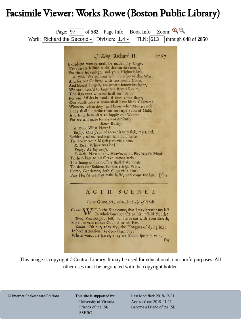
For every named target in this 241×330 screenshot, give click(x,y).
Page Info (113, 32)
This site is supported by (94, 296)
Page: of (77, 32)
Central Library (89, 259)
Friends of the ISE (93, 307)
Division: (113, 39)
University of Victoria (96, 302)
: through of (172, 39)
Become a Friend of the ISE (153, 307)
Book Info (140, 32)
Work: (60, 39)
